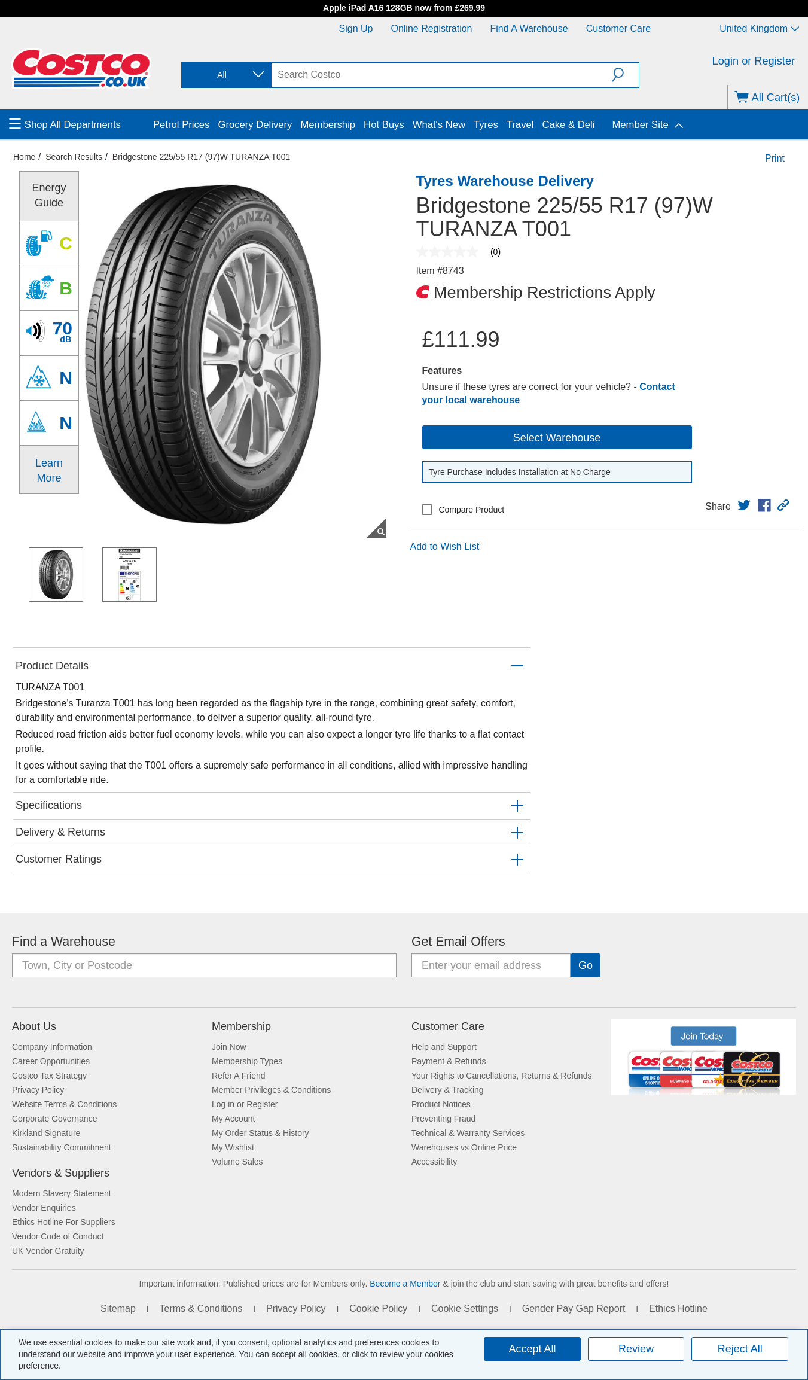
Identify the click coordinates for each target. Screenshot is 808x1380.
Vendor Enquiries (44, 1208)
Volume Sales (237, 1161)
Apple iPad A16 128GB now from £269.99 (404, 8)
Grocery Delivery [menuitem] (255, 124)
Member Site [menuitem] (640, 124)
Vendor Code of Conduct (57, 1236)
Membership (241, 1026)
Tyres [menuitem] (486, 124)
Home (24, 157)
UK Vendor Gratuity (48, 1251)
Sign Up (356, 28)
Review (636, 1349)
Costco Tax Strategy (49, 1075)
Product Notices (441, 1104)
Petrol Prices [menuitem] (181, 124)
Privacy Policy (38, 1090)
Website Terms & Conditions (64, 1104)
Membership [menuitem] (327, 124)
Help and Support (444, 1047)
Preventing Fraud (443, 1118)
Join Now (229, 1047)
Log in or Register (245, 1104)
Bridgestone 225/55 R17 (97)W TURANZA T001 (201, 157)
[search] (442, 75)
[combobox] (225, 75)
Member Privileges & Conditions (271, 1090)
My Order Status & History (260, 1133)
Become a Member (405, 1283)
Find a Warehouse (529, 28)
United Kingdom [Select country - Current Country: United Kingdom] (759, 28)
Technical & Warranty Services (468, 1133)
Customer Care (618, 28)
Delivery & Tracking (447, 1090)
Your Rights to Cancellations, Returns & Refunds (501, 1075)
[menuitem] (79, 124)
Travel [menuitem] (520, 124)
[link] (744, 505)
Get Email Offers (458, 941)
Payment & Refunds (448, 1061)
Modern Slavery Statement (61, 1193)
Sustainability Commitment (61, 1147)
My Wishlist (233, 1147)
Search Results (73, 157)
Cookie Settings (464, 1308)
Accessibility (434, 1161)
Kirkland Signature (46, 1133)
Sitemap (118, 1308)
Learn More (49, 470)
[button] (625, 75)
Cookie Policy (378, 1308)
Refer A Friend (239, 1075)
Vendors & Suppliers (60, 1173)
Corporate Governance (54, 1118)
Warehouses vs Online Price (464, 1147)
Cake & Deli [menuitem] (568, 124)
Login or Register (753, 61)
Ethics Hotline (678, 1308)
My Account (233, 1118)
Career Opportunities (51, 1061)
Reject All (740, 1349)
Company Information (52, 1047)
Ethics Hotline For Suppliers (63, 1222)
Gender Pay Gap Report (574, 1308)
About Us (34, 1026)
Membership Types (247, 1061)
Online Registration (431, 28)
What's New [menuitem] (439, 124)
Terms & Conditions (201, 1308)
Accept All (532, 1349)
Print (775, 158)
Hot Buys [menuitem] (384, 124)
